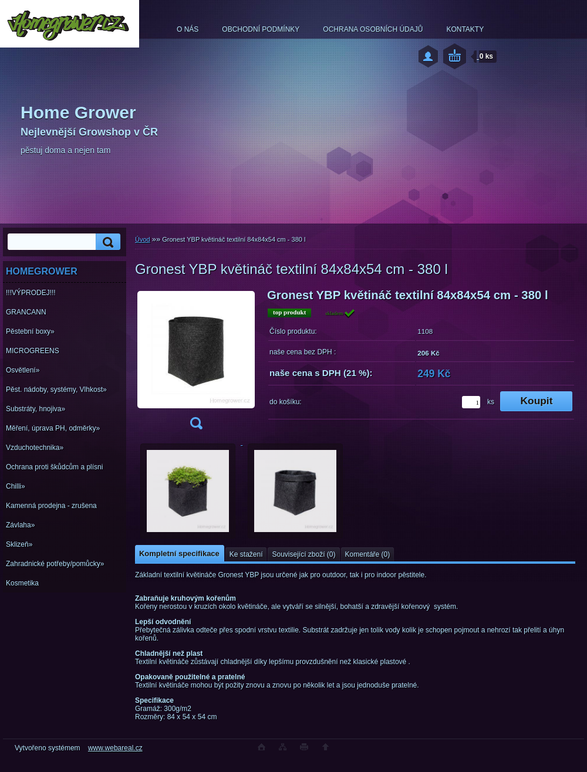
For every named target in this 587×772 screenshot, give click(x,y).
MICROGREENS (32, 351)
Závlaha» (20, 525)
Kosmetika (22, 583)
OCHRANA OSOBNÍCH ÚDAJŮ (373, 29)
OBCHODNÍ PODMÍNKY (260, 29)
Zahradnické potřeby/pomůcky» (55, 564)
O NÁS (187, 29)
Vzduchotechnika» (34, 447)
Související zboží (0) (303, 554)
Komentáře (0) (367, 554)
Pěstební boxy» (30, 331)
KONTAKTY (465, 29)
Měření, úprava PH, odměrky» (53, 428)
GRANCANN (26, 312)
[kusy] (471, 402)
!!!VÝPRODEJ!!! (31, 293)
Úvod (142, 239)
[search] (106, 241)
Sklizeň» (19, 544)
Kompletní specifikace (179, 553)
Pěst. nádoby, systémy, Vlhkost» (56, 389)
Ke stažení (246, 554)
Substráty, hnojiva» (35, 409)
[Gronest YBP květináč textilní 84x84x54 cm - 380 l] (196, 363)
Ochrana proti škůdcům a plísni (54, 467)
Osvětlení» (22, 370)
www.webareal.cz (115, 748)
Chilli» (15, 486)
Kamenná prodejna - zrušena (51, 506)
